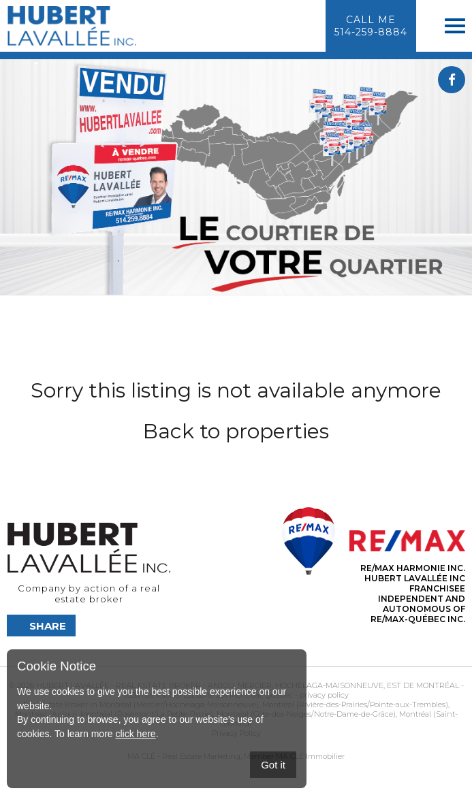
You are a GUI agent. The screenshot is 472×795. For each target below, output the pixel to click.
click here (135, 733)
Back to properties (236, 431)
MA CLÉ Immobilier (310, 756)
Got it (273, 764)
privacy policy (324, 695)
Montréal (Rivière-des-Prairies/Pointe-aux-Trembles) (354, 704)
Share (47, 625)
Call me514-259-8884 (370, 26)
